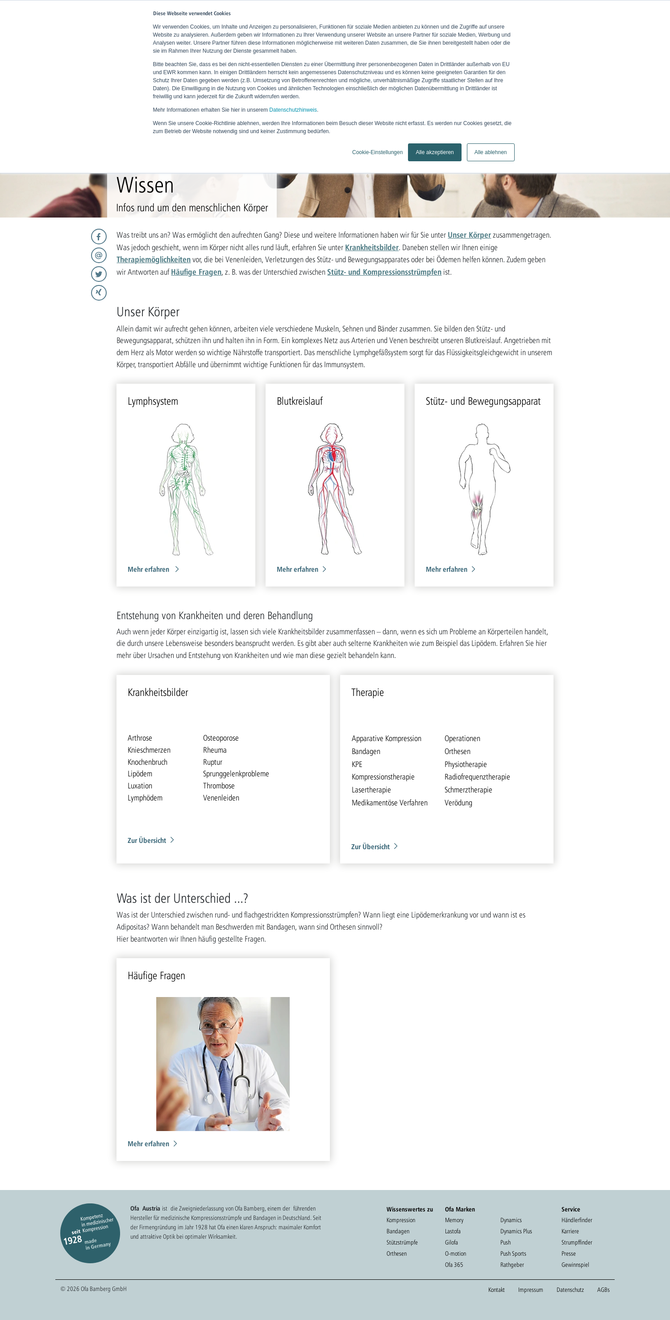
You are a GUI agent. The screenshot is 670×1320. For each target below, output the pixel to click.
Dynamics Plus (516, 1231)
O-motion (455, 1253)
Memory (454, 1220)
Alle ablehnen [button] (490, 152)
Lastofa (453, 1231)
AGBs (603, 1289)
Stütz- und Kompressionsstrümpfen (384, 272)
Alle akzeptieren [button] (435, 152)
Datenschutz (570, 1289)
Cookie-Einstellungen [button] (377, 152)
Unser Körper (469, 234)
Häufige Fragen (196, 272)
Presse (569, 1253)
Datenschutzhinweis (293, 110)
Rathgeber (512, 1264)
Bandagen (398, 1231)
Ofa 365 (454, 1264)
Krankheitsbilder (372, 247)
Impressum (530, 1289)
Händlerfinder (577, 1220)
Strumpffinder (577, 1242)
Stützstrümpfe (402, 1242)
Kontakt (496, 1289)
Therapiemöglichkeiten (154, 259)
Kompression (401, 1220)
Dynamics (511, 1220)
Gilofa (451, 1242)
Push (505, 1242)
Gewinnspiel (575, 1264)
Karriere (570, 1231)
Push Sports (513, 1253)
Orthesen (397, 1253)
